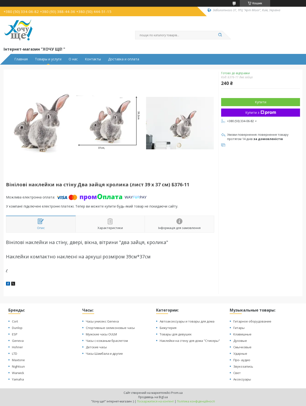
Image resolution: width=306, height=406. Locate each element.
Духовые (240, 340)
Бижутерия (168, 328)
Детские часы (96, 347)
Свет (237, 373)
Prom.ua (177, 393)
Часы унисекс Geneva (102, 321)
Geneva (18, 340)
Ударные (240, 353)
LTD (14, 353)
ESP (14, 334)
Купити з (260, 112)
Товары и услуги (48, 59)
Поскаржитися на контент (155, 401)
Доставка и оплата (123, 59)
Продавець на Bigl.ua (153, 397)
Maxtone (18, 360)
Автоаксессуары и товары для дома (187, 321)
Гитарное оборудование (252, 321)
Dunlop (17, 328)
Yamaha (18, 379)
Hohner (17, 347)
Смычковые (242, 347)
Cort (15, 321)
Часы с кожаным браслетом (107, 340)
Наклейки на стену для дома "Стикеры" (190, 340)
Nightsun (18, 366)
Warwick (18, 373)
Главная (21, 59)
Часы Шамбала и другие (104, 353)
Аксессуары (242, 379)
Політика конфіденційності (196, 401)
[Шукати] (220, 35)
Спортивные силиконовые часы (110, 328)
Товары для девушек (176, 334)
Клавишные (242, 334)
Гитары (239, 328)
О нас (73, 59)
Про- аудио (241, 360)
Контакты (93, 59)
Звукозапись (243, 366)
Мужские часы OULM (101, 334)
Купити (260, 102)
